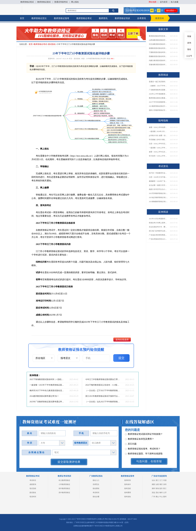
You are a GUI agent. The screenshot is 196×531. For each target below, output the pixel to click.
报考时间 (127, 480)
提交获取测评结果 (69, 461)
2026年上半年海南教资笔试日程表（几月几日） (158, 94)
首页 (22, 18)
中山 (161, 497)
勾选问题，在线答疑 (149, 461)
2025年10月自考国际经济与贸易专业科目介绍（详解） (158, 219)
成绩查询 (33, 484)
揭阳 (153, 484)
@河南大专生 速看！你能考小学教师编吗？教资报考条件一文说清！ (158, 135)
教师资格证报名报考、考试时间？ (142, 444)
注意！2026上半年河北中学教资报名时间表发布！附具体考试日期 (158, 144)
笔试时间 (33, 497)
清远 (153, 492)
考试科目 (33, 480)
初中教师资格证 (64, 488)
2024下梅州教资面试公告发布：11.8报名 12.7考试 (102, 385)
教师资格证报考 (61, 18)
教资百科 (159, 18)
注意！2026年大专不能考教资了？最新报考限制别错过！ (158, 177)
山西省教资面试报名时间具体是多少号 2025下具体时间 (158, 40)
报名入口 (96, 480)
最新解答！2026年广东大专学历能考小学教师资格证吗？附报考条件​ (158, 181)
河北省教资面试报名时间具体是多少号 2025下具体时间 (158, 44)
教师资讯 (103, 18)
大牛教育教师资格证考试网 (96, 59)
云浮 (164, 492)
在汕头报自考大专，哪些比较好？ (158, 227)
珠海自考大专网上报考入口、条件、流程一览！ (158, 223)
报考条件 (127, 484)
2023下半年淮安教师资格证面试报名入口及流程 (158, 102)
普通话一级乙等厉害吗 (157, 82)
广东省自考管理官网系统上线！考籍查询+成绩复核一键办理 (158, 235)
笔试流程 (33, 488)
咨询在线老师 (122, 339)
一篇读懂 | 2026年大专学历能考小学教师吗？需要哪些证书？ (158, 131)
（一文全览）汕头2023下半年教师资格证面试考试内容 (102, 402)
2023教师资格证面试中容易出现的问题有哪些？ (158, 106)
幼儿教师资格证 (64, 480)
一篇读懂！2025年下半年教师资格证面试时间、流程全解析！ (47, 385)
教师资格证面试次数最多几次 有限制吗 (158, 98)
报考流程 (127, 488)
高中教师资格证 (64, 492)
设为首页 (164, 2)
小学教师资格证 (64, 484)
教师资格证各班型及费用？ (139, 435)
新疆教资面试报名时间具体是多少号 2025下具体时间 (158, 48)
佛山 (157, 497)
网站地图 (152, 2)
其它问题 (131, 440)
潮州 (153, 488)
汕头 (153, 480)
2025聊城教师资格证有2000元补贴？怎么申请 (158, 202)
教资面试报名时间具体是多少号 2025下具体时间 (158, 36)
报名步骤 (96, 497)
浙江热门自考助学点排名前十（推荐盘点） (158, 231)
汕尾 (157, 484)
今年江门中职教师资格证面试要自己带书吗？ (102, 379)
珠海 (157, 488)
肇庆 (161, 484)
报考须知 (127, 497)
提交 (121, 358)
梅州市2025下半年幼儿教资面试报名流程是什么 (47, 391)
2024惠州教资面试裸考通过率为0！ (44, 396)
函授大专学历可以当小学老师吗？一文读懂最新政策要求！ (158, 189)
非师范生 (96, 484)
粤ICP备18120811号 (112, 519)
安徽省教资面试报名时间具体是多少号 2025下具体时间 (158, 65)
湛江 (157, 480)
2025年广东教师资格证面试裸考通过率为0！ (47, 402)
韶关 (161, 488)
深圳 (164, 484)
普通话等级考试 (61, 2)
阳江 (164, 488)
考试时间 (96, 492)
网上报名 (75, 2)
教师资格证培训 (122, 18)
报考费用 (127, 492)
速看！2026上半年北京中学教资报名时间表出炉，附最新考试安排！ (158, 152)
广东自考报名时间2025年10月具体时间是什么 (158, 239)
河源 (164, 480)
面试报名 (52, 44)
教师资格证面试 (44, 2)
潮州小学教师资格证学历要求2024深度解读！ (158, 110)
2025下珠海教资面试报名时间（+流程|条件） (47, 379)
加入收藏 (174, 2)
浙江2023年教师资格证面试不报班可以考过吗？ (102, 396)
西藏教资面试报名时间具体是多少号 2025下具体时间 (158, 56)
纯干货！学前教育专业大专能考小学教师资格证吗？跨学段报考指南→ (158, 173)
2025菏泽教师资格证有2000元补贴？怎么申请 (158, 193)
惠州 (164, 497)
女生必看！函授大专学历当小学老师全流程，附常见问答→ (158, 185)
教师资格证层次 (39, 18)
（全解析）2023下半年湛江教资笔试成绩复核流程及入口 (158, 86)
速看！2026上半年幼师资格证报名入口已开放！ (158, 127)
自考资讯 (141, 18)
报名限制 (96, 488)
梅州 (161, 492)
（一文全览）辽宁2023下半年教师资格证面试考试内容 (102, 391)
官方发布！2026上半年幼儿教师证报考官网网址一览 (158, 156)
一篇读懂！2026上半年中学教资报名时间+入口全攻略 (158, 148)
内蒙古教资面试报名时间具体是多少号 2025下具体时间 (158, 60)
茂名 (157, 492)
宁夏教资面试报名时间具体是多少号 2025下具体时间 (158, 52)
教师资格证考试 (84, 18)
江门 (161, 480)
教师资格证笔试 (27, 2)
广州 (153, 497)
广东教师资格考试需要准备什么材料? (158, 90)
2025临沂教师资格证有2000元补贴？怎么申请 (158, 197)
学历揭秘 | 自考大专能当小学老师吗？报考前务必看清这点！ (158, 140)
